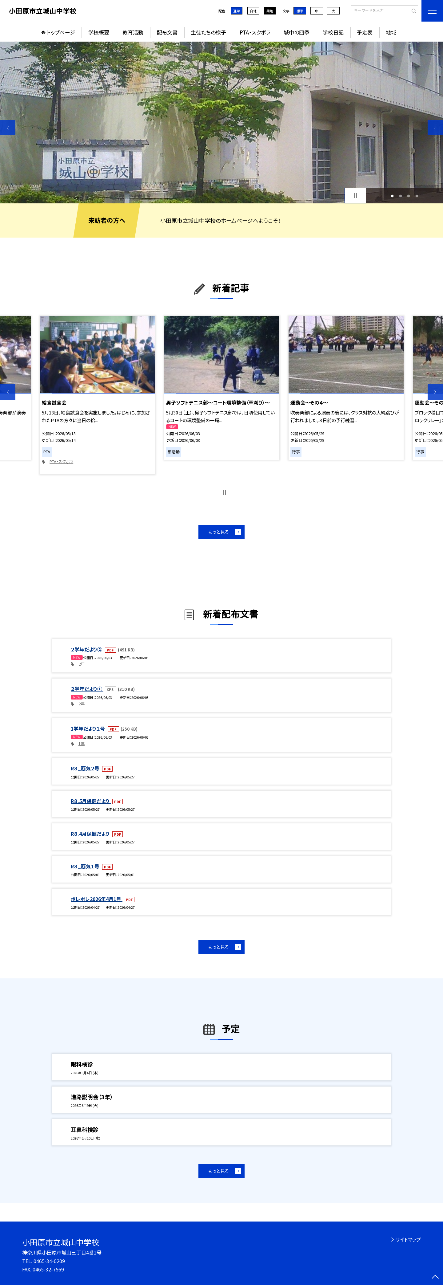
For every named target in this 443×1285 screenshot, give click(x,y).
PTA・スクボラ (255, 32)
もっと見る (218, 531)
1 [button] (392, 195)
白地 (253, 10)
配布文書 (167, 32)
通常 (236, 10)
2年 (81, 664)
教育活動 (132, 32)
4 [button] (416, 195)
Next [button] (435, 127)
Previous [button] (7, 127)
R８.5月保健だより (91, 801)
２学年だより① (87, 688)
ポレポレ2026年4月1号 (96, 899)
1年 (81, 743)
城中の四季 (296, 32)
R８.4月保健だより (91, 833)
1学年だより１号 (88, 728)
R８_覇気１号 (86, 866)
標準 (300, 10)
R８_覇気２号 (86, 768)
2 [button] (400, 195)
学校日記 (333, 32)
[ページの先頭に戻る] (435, 1277)
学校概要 (98, 32)
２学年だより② (87, 649)
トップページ (61, 32)
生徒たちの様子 (208, 32)
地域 (391, 32)
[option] (221, 122)
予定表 (365, 32)
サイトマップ (408, 1239)
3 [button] (408, 195)
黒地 (269, 10)
